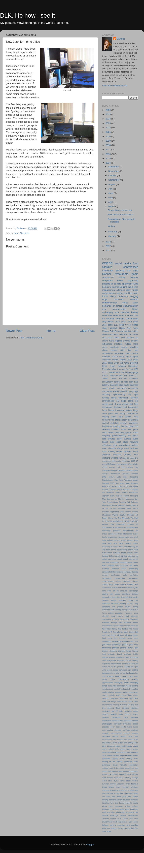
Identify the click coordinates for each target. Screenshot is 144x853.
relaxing (105, 733)
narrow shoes (126, 695)
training (111, 451)
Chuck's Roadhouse (111, 474)
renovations (107, 353)
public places (132, 727)
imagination (111, 660)
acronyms (133, 378)
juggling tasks (126, 287)
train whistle (133, 797)
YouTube (123, 378)
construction (120, 578)
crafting (134, 331)
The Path (134, 518)
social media (123, 263)
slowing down (132, 758)
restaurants (121, 273)
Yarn (112, 524)
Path (128, 502)
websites (117, 455)
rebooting (117, 730)
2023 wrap (126, 461)
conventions (133, 578)
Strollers (130, 515)
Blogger (90, 844)
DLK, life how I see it (27, 15)
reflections (106, 445)
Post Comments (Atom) (31, 337)
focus (104, 410)
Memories (130, 499)
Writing (111, 226)
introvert (135, 664)
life (137, 426)
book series (111, 550)
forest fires (113, 638)
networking (123, 698)
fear (119, 629)
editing (111, 613)
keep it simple (112, 670)
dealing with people (111, 594)
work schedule (132, 825)
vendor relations (123, 451)
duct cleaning (116, 610)
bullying (124, 556)
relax (115, 445)
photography (107, 724)
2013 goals (120, 322)
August (112, 184)
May (110, 197)
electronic (128, 613)
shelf (128, 752)
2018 (108, 145)
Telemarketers (116, 375)
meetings (118, 344)
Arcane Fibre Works (130, 464)
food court (107, 337)
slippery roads (118, 758)
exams (125, 404)
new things (111, 702)
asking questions (115, 534)
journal (115, 287)
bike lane (112, 543)
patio (121, 714)
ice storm (134, 657)
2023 (108, 123)
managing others (121, 683)
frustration (119, 410)
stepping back (125, 774)
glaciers (125, 645)
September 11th (117, 512)
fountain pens (125, 638)
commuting (133, 569)
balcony (105, 385)
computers (107, 280)
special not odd (131, 768)
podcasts (105, 727)
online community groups (120, 432)
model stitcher (108, 692)
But (123, 467)
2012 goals (132, 360)
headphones (132, 413)
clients (135, 565)
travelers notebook (130, 800)
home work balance (124, 337)
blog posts (124, 385)
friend (136, 638)
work (131, 819)
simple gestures (125, 755)
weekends (134, 809)
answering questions (111, 531)
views (104, 806)
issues (104, 667)
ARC (109, 464)
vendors (120, 318)
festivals (116, 632)
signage (116, 755)
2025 (108, 114)
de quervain (122, 591)
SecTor (135, 509)
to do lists (116, 283)
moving (105, 695)
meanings (121, 686)
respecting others (122, 353)
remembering (116, 733)
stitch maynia (107, 778)
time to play (114, 793)
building (105, 556)
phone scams (109, 350)
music (104, 347)
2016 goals (107, 363)
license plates (127, 426)
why (104, 321)
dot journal (117, 607)
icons (104, 660)
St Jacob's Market (123, 331)
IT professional (115, 490)
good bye (113, 413)
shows (109, 755)
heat (104, 654)
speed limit (106, 771)
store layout (113, 781)
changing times (126, 562)
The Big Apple (124, 518)
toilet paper (133, 793)
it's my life (112, 667)
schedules (107, 315)
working (114, 458)
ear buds (121, 401)
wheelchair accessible (125, 812)
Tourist (105, 378)
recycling (134, 442)
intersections (116, 664)
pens (126, 717)
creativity (106, 394)
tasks (135, 293)
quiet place (122, 442)
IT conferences (111, 372)
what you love (108, 812)
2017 (108, 149)
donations (106, 607)
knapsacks (107, 426)
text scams (119, 790)
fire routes (133, 334)
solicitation (134, 765)
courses (135, 581)
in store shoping (131, 660)
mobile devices (128, 277)
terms (112, 790)
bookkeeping (122, 550)
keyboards (123, 670)
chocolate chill (126, 565)
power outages (124, 439)
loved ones (133, 676)
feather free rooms (130, 629)
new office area (21, 233)
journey (120, 667)
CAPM (128, 325)
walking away (118, 809)
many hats (112, 686)
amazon (124, 527)
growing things (124, 651)
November (113, 171)
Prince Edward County (121, 505)
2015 (108, 158)
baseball (114, 385)
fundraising (106, 641)
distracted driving (118, 604)
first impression (131, 407)
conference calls (119, 575)
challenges (114, 562)
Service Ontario (131, 512)
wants (127, 809)
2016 (108, 154)
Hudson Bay (117, 486)
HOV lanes (119, 483)
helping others (109, 417)
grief (136, 648)
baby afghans (107, 540)
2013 (108, 241)
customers (128, 588)
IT (103, 372)
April (111, 202)
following (128, 635)
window (127, 455)
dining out (133, 600)
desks (135, 597)
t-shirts (127, 784)
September (114, 180)
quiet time (125, 350)
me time (132, 270)
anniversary (107, 382)
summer (105, 784)
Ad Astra (124, 363)
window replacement (129, 815)
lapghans (106, 673)
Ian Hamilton (108, 493)
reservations (124, 445)
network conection (110, 698)
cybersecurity (119, 394)
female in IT (107, 632)
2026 (108, 110)
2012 (108, 246)
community (133, 388)
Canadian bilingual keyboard (113, 470)
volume (135, 806)
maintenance (124, 679)
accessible (121, 524)
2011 (108, 250)
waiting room (107, 809)
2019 (108, 141)
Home (51, 330)
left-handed (107, 344)
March (111, 206)
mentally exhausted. (122, 689)
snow (115, 315)
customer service (113, 270)
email (116, 334)
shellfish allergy (115, 448)
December (113, 166)
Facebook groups (131, 480)
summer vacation (117, 784)
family (114, 629)
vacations (106, 360)
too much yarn (108, 797)
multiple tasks (131, 344)
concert (105, 575)
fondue (135, 635)
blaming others (131, 543)
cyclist (135, 588)
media (128, 686)
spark (122, 768)
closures (105, 569)
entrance (127, 622)
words (125, 819)
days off (111, 591)
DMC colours (108, 477)
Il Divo (121, 372)
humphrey (120, 657)
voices (127, 806)
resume (116, 736)
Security (105, 512)
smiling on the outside (112, 762)
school (115, 356)
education (119, 613)
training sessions (109, 800)
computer (119, 572)
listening (106, 429)
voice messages (116, 806)
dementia (124, 597)
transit (119, 800)
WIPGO (135, 521)
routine (135, 353)
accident (130, 524)
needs (135, 695)
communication (109, 302)
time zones (124, 793)
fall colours (106, 629)
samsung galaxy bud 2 (117, 746)
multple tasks (114, 695)
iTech (127, 657)
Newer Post (14, 330)
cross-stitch (108, 277)
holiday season (108, 657)
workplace (106, 828)
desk (131, 597)
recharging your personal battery (120, 312)
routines (134, 445)
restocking (106, 736)
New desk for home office (120, 214)
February (113, 231)
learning (116, 426)
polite (124, 727)
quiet (112, 442)
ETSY (105, 296)
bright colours (127, 553)
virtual (135, 451)
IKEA (135, 369)
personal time (117, 721)
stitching (127, 778)
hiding (135, 309)
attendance (127, 534)
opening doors (113, 708)
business (131, 556)
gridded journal (126, 648)
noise (104, 432)
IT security (125, 490)
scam (104, 448)
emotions (106, 622)
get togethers (124, 641)
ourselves (106, 711)
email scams (117, 616)
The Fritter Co (131, 375)
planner (106, 273)
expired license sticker (122, 626)
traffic (104, 451)
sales (104, 746)
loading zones (121, 676)
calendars (119, 299)
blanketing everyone (110, 547)
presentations (109, 293)
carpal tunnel (122, 559)
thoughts (134, 356)
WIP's (128, 521)
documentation (130, 306)
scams (135, 746)
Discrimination (108, 480)
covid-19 (123, 391)
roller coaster (118, 740)
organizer (134, 708)
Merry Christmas (119, 296)
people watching (129, 347)
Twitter (114, 378)
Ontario (110, 502)
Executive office (109, 369)
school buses (125, 749)
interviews (126, 664)
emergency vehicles (110, 619)
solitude (105, 768)
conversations (107, 581)
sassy (129, 746)
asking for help (121, 382)
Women (105, 524)
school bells (114, 749)
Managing (134, 496)
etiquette (123, 334)
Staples (123, 515)
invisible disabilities (129, 423)
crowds (115, 588)
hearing (135, 651)
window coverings (110, 815)
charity (113, 388)
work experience (120, 822)
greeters (115, 648)
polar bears (115, 727)
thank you (124, 356)
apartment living (130, 283)
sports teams (117, 771)
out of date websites (121, 711)
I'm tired (129, 369)
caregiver (112, 559)
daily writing (132, 290)
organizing (133, 280)
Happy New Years (128, 328)
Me (116, 499)
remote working (131, 733)
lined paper (130, 673)
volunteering (132, 318)
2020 (108, 136)
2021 (108, 132)
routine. (109, 743)
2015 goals (107, 325)
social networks (120, 765)
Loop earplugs (131, 372)
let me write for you (117, 673)
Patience (134, 502)
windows (105, 819)
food (104, 638)
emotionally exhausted (129, 619)
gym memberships (114, 309)
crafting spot (107, 584)
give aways (107, 645)
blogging (134, 296)
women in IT (116, 819)
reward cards (127, 736)
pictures (111, 439)
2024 (108, 118)
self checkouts (113, 752)
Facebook (113, 328)
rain (136, 350)
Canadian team (132, 470)
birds (121, 543)
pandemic (114, 347)
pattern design (131, 714)
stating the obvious (110, 774)
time (107, 793)
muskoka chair (118, 429)
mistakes (134, 689)
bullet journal (114, 556)
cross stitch (130, 302)
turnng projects (125, 803)
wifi (136, 812)
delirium (135, 594)
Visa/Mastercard (119, 521)
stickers (135, 774)
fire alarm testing (127, 632)
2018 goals (116, 461)
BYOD (104, 467)
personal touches (131, 721)
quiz (103, 730)
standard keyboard (130, 771)
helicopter (111, 654)
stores (122, 781)
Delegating (133, 477)
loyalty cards (108, 679)
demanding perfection (111, 597)
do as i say (132, 604)
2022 (108, 127)
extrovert (134, 626)
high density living (128, 417)
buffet (136, 553)
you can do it (129, 828)
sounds (122, 315)
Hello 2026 (106, 486)
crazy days (133, 391)
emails (105, 404)
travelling (105, 803)
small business (131, 448)
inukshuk (115, 423)
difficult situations (118, 600)
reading (110, 730)
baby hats (133, 382)
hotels (120, 280)
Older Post (87, 330)
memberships (107, 689)
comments (122, 388)
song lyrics (113, 768)
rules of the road (120, 743)
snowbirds (128, 762)
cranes (116, 584)
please (135, 724)
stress (130, 315)
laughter (134, 341)
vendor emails (119, 360)
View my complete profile (114, 85)
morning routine (121, 692)
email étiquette (131, 616)
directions (106, 604)
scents (104, 749)
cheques (110, 565)
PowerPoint (106, 505)
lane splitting (133, 670)
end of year (115, 404)
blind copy (123, 547)
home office (114, 420)
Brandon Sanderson (128, 366)
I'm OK (125, 486)
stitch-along (118, 778)
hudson (123, 420)
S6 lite (105, 509)
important (120, 660)
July (110, 188)
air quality (117, 527)
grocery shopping (109, 651)
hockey (105, 420)
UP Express (107, 521)
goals (135, 273)
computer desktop (131, 572)
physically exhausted (122, 724)
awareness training (116, 537)
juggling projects (122, 341)
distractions (107, 334)
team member (122, 787)
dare (104, 591)
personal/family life (121, 435)
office (130, 702)
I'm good (121, 369)
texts (127, 790)
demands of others (112, 306)
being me (107, 287)
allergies (120, 290)
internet (105, 423)
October (112, 175)
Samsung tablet (124, 509)
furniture (115, 641)
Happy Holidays (131, 483)
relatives (134, 730)
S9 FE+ (112, 509)
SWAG (105, 375)
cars (130, 559)
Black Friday (108, 366)
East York (119, 480)
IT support (134, 490)
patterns (105, 717)
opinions (125, 708)
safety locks (133, 743)
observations (122, 702)
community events (110, 391)
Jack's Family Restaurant (126, 493)
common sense (119, 569)
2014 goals (132, 322)
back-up (130, 540)
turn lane (114, 803)
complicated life (108, 572)
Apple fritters (117, 464)
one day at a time (120, 705)
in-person (106, 664)
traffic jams (121, 797)
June (111, 193)
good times (133, 645)
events (135, 622)
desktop (105, 600)
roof (125, 740)
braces (109, 553)
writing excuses (117, 828)
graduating (106, 648)
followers (120, 635)
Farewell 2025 (108, 483)
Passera (122, 502)
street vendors (132, 781)
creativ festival (126, 584)
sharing (123, 752)
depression (123, 398)
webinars (106, 455)
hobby (135, 654)
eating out (133, 401)
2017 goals (119, 325)
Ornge (115, 502)
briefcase (116, 553)
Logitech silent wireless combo (115, 496)
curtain (121, 588)
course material (123, 581)
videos (135, 803)
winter (111, 321)
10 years (130, 458)
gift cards (134, 641)
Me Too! (121, 499)
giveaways (116, 645)
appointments (128, 531)
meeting (135, 686)
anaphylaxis (133, 527)
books (130, 550)
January (112, 236)
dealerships (133, 591)
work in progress (117, 825)
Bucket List (114, 467)
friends (111, 410)
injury (135, 420)
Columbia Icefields (130, 474)
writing (107, 263)
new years (133, 429)
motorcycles (133, 692)
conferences (130, 266)
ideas (130, 420)
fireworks (118, 407)
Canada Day (132, 467)
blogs (104, 299)
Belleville (134, 363)
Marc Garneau (108, 499)
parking (114, 714)
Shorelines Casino (110, 515)
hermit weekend (124, 654)
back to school (120, 540)
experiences (107, 626)
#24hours (122, 458)
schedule (106, 356)
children (134, 299)
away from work (131, 537)
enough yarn (116, 622)
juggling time (129, 667)
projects (106, 283)
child (117, 565)
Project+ (134, 505)
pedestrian (116, 717)
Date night (122, 477)
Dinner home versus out (120, 210)
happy (122, 413)
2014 (108, 163)
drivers (127, 607)
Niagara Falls (108, 331)
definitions (126, 594)
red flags (126, 730)
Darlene (121, 39)
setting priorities (124, 293)
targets (111, 787)
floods (113, 635)
